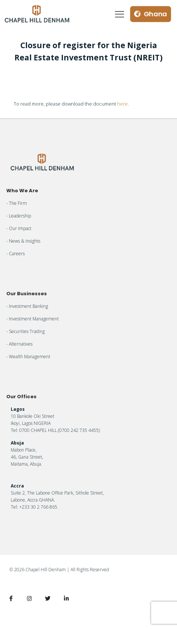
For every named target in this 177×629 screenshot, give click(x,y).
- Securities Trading (25, 331)
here (122, 103)
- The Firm (16, 203)
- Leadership (18, 216)
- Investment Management (32, 319)
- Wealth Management (28, 356)
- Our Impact (18, 228)
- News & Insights (23, 241)
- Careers (15, 253)
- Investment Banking (27, 306)
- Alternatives (19, 344)
